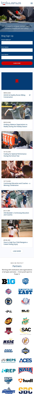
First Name (4, 47)
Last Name (4, 54)
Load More (17, 253)
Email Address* (6, 40)
